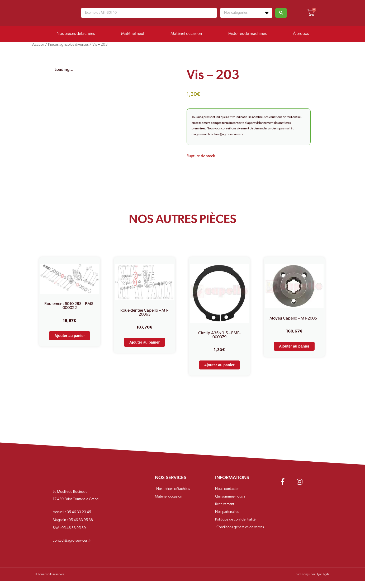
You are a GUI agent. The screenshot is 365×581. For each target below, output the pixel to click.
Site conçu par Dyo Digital (313, 574)
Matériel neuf (132, 34)
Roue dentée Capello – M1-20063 (144, 312)
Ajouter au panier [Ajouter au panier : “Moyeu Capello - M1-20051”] (294, 346)
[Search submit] (281, 13)
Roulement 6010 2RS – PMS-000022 (69, 306)
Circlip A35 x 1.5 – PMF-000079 (219, 335)
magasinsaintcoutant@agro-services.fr (217, 134)
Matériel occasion (186, 34)
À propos (301, 34)
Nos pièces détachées (75, 34)
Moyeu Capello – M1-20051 (294, 318)
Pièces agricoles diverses (68, 45)
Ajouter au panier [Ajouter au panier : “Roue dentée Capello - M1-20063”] (144, 342)
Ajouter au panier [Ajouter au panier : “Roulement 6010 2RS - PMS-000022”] (69, 336)
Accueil (38, 45)
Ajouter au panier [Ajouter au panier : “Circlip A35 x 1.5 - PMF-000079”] (219, 365)
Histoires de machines (247, 34)
